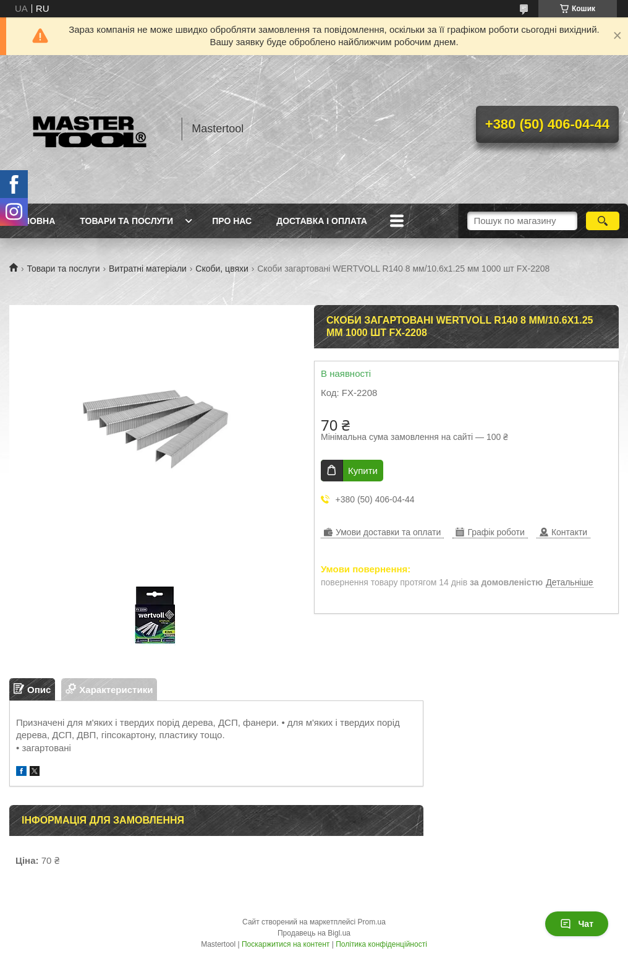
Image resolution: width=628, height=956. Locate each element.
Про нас (232, 221)
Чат (576, 923)
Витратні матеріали (148, 268)
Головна (33, 221)
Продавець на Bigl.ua (314, 933)
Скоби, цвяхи (221, 268)
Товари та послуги (126, 221)
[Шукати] (603, 221)
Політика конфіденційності (381, 944)
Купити (363, 470)
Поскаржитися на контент (285, 944)
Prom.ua (372, 922)
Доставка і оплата (321, 221)
